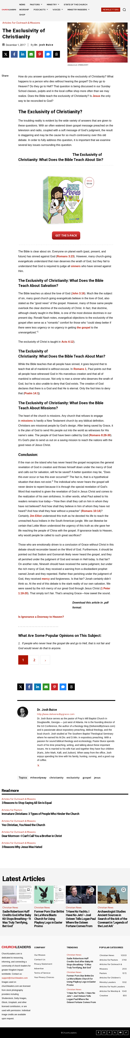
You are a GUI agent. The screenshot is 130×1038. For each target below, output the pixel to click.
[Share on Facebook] (14, 54)
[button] (124, 10)
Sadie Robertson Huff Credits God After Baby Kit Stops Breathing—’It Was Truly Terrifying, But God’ (16, 919)
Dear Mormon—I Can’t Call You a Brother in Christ (32, 836)
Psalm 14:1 (31, 393)
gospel (87, 777)
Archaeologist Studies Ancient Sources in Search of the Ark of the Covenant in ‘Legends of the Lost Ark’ (113, 919)
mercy (46, 578)
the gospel (83, 327)
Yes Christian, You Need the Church (23, 825)
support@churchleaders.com (15, 978)
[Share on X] (5, 54)
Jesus (96, 96)
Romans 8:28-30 (100, 435)
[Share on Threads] (56, 54)
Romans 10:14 (91, 511)
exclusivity (73, 777)
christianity (56, 777)
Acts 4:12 (67, 341)
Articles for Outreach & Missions (22, 23)
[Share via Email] (31, 54)
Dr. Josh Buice (43, 44)
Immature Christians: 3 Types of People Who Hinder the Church (40, 814)
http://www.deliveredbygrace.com (55, 714)
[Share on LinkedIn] (22, 54)
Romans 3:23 (65, 256)
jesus (97, 777)
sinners (76, 266)
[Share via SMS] (48, 54)
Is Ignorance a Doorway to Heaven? (41, 616)
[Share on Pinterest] (39, 54)
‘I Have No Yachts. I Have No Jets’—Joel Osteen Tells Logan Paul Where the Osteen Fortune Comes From (81, 919)
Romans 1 (79, 369)
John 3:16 (78, 293)
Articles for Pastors (12, 810)
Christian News (10, 907)
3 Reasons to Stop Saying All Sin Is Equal (27, 803)
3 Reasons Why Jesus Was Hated (22, 847)
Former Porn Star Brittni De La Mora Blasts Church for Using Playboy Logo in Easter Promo (49, 919)
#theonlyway (38, 777)
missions (27, 420)
